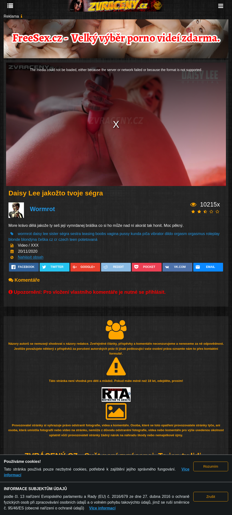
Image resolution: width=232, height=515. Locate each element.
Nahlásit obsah (30, 257)
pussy (125, 234)
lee (45, 234)
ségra (64, 234)
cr (55, 239)
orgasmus (196, 234)
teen (73, 239)
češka (43, 239)
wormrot (25, 234)
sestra (75, 234)
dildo (169, 234)
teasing (88, 234)
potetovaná (87, 239)
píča (146, 234)
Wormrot (42, 209)
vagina (113, 234)
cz (51, 239)
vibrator (157, 234)
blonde (14, 239)
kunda (136, 234)
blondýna (29, 239)
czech (63, 239)
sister (53, 234)
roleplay (213, 234)
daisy (37, 234)
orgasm (180, 234)
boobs (101, 234)
